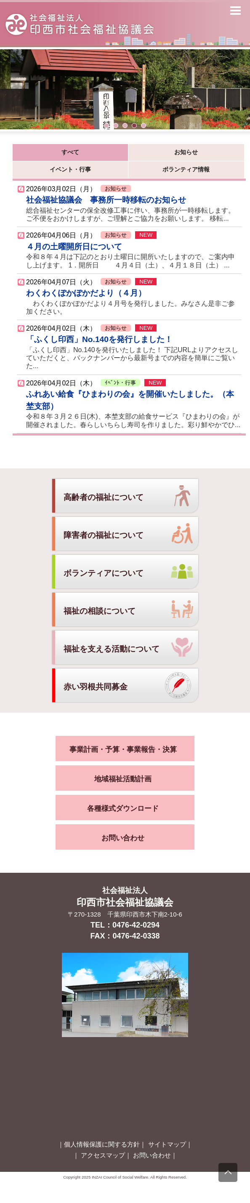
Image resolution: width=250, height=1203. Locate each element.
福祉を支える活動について (112, 648)
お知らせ (186, 152)
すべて (70, 152)
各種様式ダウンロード (123, 809)
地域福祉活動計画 (123, 779)
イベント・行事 (70, 169)
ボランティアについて (104, 573)
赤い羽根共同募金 (96, 686)
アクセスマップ (103, 1155)
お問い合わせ (122, 838)
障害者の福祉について (104, 535)
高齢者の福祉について (104, 497)
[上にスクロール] (227, 1172)
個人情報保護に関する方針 (102, 1144)
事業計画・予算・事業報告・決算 (123, 750)
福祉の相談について (100, 611)
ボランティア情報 (186, 169)
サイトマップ (167, 1144)
